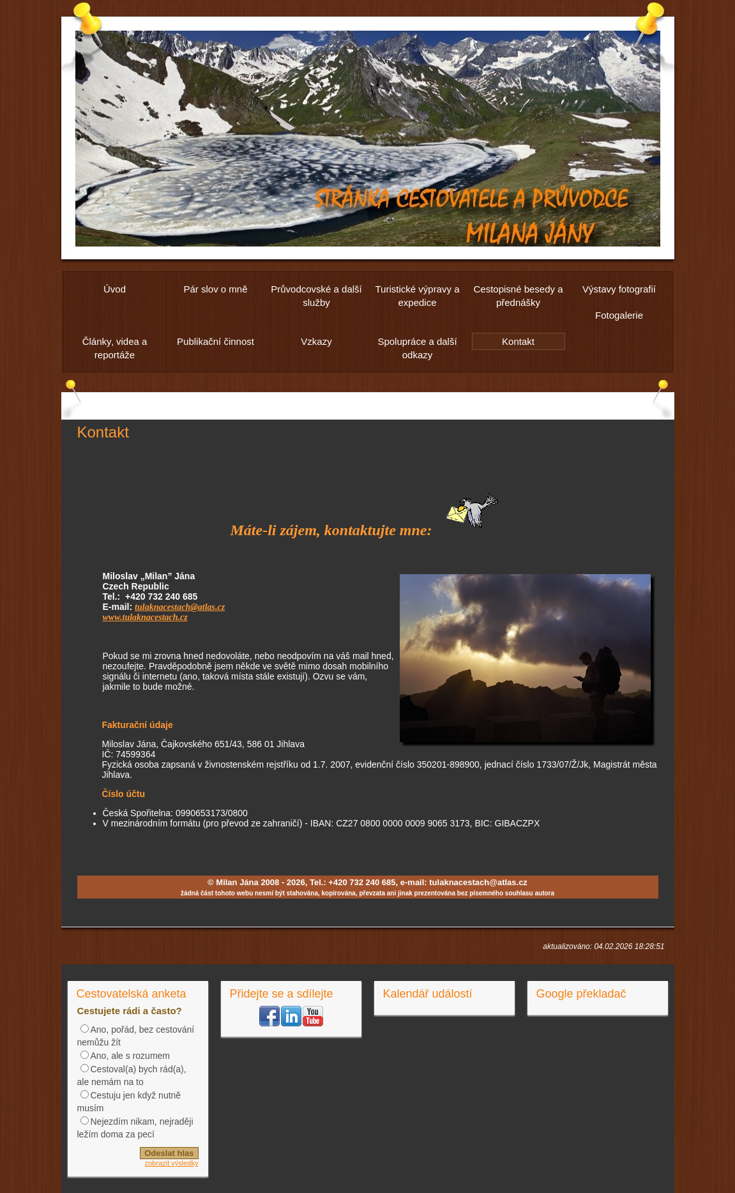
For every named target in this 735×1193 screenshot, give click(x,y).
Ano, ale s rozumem (130, 1056)
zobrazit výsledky (172, 1163)
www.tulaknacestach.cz (145, 617)
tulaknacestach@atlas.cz (180, 607)
